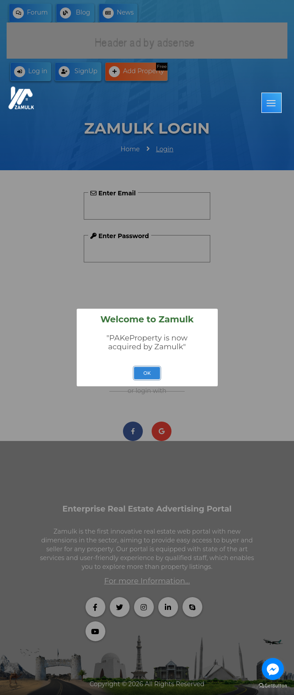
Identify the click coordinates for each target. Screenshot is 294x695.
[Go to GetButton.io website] (273, 686)
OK (147, 373)
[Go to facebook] (273, 669)
